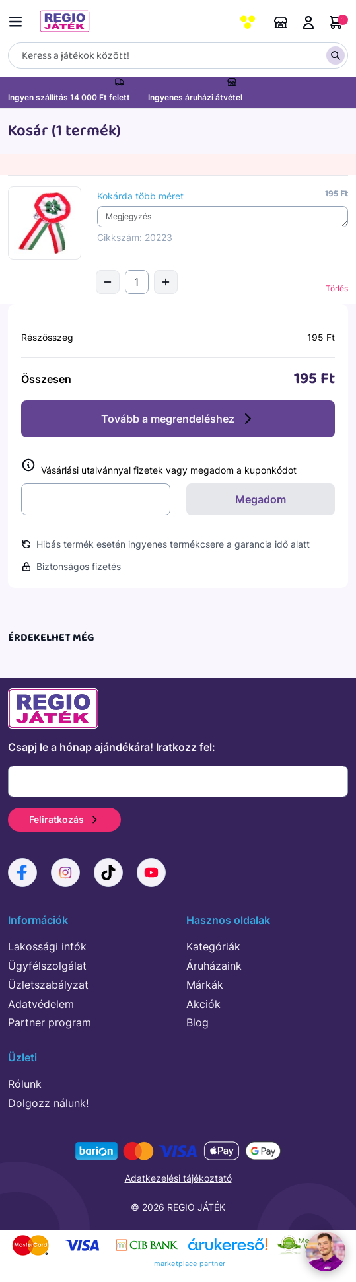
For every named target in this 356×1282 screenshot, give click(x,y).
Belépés (308, 22)
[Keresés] (178, 55)
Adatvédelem (41, 1004)
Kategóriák (213, 946)
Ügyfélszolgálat (47, 965)
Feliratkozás (64, 819)
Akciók (203, 1004)
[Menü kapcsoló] (18, 19)
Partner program (49, 1022)
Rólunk (25, 1083)
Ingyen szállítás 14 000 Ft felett (69, 97)
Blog (197, 1022)
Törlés (337, 288)
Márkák (204, 984)
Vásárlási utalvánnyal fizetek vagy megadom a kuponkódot (159, 467)
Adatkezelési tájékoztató (178, 1178)
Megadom (260, 499)
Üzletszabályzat (48, 984)
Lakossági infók (47, 946)
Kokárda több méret (140, 195)
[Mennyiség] (137, 282)
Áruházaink (281, 22)
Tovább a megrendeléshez (178, 419)
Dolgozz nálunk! (48, 1103)
